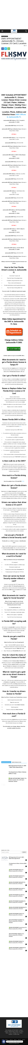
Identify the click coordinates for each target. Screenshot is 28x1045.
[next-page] (4, 785)
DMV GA (11, 1039)
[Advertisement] (14, 15)
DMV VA (19, 1039)
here (20, 426)
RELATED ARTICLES (6, 762)
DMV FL (15, 1039)
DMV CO (12, 1041)
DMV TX (20, 1041)
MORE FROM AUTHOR (16, 762)
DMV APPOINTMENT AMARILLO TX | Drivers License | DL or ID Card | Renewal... (16, 935)
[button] (2, 31)
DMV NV (7, 1041)
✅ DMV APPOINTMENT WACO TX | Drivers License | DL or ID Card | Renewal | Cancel (18, 780)
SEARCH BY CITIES (5, 850)
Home (2, 34)
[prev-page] (2, 785)
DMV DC (23, 1039)
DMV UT (16, 1041)
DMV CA (6, 1039)
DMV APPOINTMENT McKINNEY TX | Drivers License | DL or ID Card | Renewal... (16, 921)
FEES (23, 481)
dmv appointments (8, 34)
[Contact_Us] (3, 1041)
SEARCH (24, 852)
